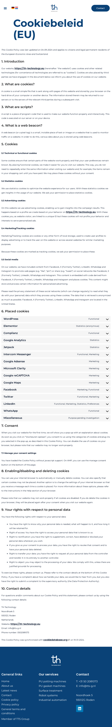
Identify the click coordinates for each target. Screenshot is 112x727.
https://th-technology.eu (29, 68)
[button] (5, 8)
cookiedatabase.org (55, 639)
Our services (48, 674)
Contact (82, 674)
